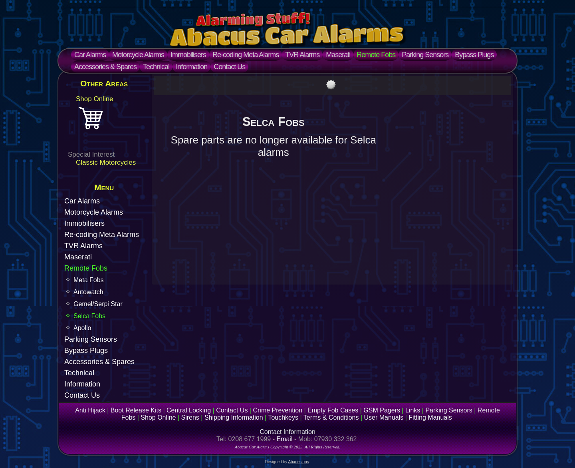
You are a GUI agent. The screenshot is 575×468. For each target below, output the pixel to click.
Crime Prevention (277, 410)
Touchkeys (283, 417)
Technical (156, 67)
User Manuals (384, 417)
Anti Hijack (90, 410)
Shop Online (94, 99)
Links (412, 410)
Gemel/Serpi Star (98, 304)
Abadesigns (298, 462)
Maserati (338, 55)
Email (284, 439)
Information (191, 67)
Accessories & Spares (105, 67)
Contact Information (287, 431)
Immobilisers (188, 55)
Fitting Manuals (430, 417)
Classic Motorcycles (106, 162)
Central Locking (189, 410)
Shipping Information (233, 417)
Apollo (82, 328)
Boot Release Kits (136, 410)
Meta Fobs (88, 280)
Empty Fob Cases (332, 410)
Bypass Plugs (474, 55)
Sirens (190, 417)
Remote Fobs (376, 55)
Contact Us (229, 67)
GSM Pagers (381, 410)
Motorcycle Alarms (138, 55)
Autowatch (88, 292)
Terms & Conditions (331, 417)
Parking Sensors (425, 55)
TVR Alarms (302, 55)
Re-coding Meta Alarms (245, 55)
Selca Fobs (89, 316)
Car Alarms (90, 55)
